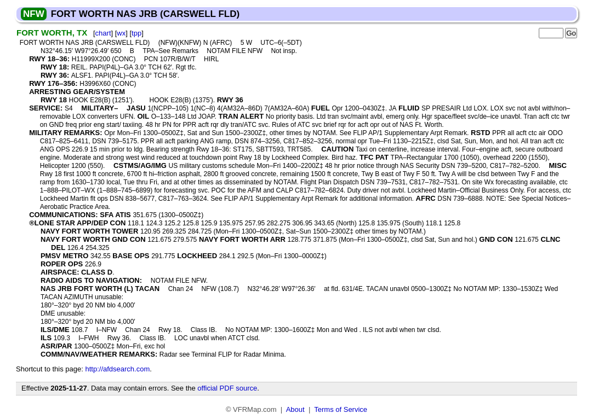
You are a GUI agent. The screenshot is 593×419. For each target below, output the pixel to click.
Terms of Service (340, 409)
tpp (136, 33)
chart (103, 33)
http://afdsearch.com (117, 369)
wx (121, 33)
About (295, 409)
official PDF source (227, 388)
